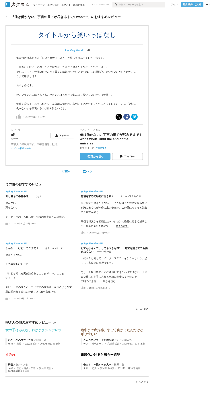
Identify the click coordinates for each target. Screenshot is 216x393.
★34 (85, 368)
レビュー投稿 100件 (21, 148)
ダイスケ (89, 148)
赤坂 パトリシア (54, 248)
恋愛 (19, 343)
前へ (66, 171)
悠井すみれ (22, 364)
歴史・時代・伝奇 (26, 368)
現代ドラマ (98, 343)
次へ (87, 171)
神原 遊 (41, 339)
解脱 (10, 364)
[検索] (115, 4)
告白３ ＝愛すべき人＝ (97, 364)
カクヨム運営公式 (129, 196)
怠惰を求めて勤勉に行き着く (97, 196)
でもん (38, 196)
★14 (85, 343)
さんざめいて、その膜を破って (101, 339)
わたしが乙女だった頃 (21, 339)
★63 (10, 368)
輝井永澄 (107, 252)
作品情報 (101, 148)
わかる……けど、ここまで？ (22, 248)
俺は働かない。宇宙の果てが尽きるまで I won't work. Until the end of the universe (110, 139)
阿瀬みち (127, 339)
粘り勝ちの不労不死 (16, 196)
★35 (10, 343)
